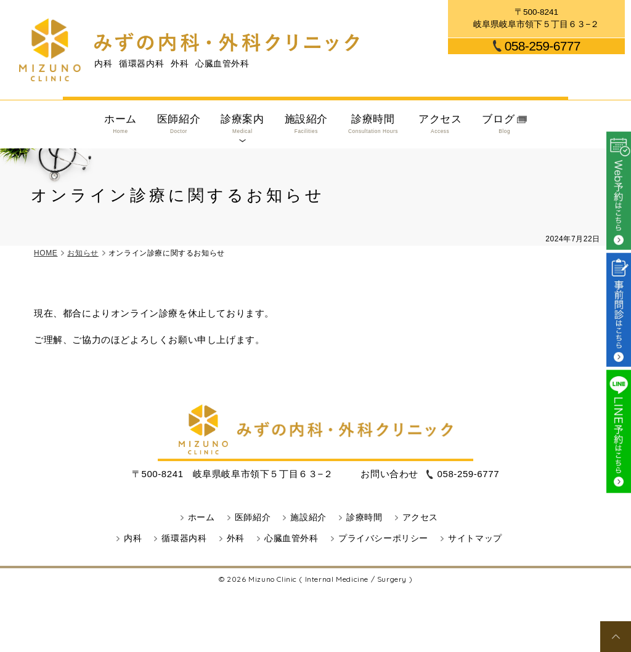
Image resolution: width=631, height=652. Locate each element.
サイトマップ (475, 538)
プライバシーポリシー (383, 538)
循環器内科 (183, 538)
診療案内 (242, 124)
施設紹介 (306, 124)
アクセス (440, 124)
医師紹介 (178, 124)
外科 (236, 538)
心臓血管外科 (291, 538)
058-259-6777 (542, 45)
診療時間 (373, 124)
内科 (133, 538)
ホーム (120, 124)
